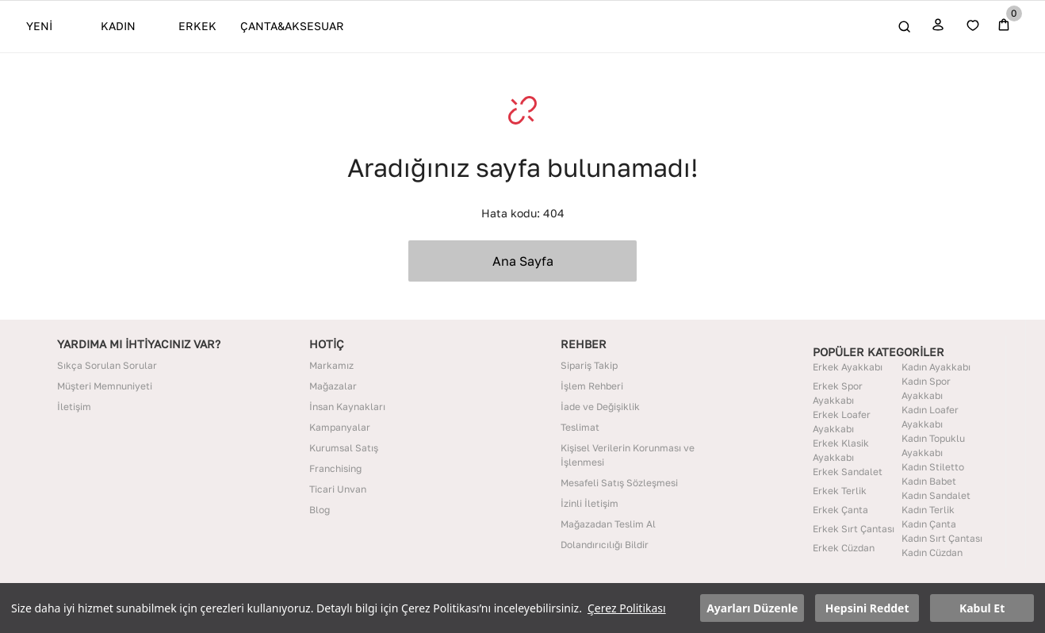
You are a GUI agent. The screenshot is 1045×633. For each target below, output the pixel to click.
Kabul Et (982, 608)
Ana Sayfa (522, 261)
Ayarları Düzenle (752, 608)
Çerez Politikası (627, 608)
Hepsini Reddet (867, 608)
